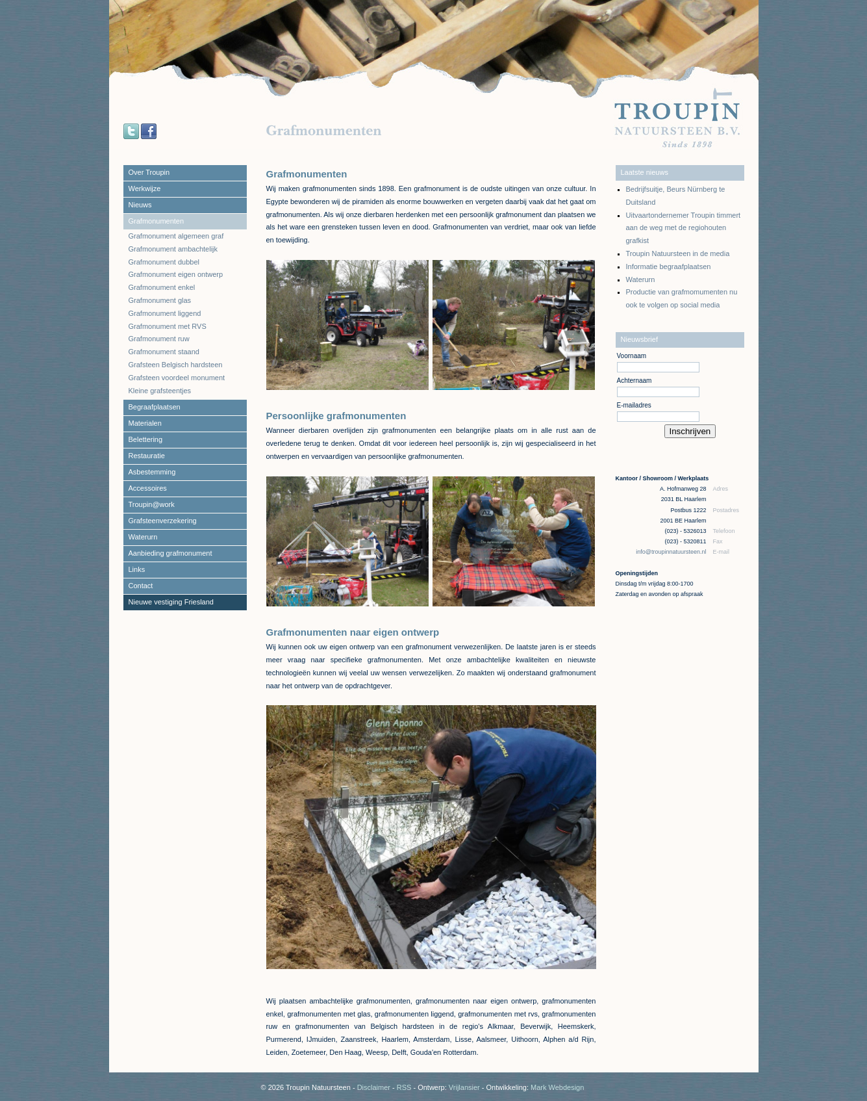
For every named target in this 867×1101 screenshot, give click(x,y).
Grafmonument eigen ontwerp (176, 274)
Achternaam (634, 380)
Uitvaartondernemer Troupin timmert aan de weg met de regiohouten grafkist (683, 228)
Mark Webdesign (557, 1087)
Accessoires (148, 488)
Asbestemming (152, 472)
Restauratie (147, 456)
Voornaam (632, 355)
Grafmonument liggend (165, 313)
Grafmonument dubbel (164, 262)
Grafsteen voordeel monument (177, 378)
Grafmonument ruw (159, 339)
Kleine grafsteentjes (160, 391)
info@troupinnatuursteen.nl (672, 552)
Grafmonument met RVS (168, 326)
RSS (404, 1087)
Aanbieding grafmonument (170, 553)
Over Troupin (149, 172)
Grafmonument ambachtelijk (173, 249)
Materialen (145, 423)
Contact (141, 585)
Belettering (146, 439)
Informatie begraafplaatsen (668, 266)
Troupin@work (152, 504)
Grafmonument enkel (162, 287)
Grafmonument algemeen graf (176, 236)
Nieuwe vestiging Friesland (171, 602)
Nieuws (140, 205)
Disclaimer (373, 1087)
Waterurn (143, 537)
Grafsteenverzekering (163, 521)
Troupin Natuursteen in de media (678, 253)
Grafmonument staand (164, 352)
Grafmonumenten (156, 221)
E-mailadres (634, 405)
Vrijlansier (464, 1087)
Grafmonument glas (160, 300)
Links (137, 569)
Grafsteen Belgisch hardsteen (176, 365)
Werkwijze (145, 188)
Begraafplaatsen (155, 407)
